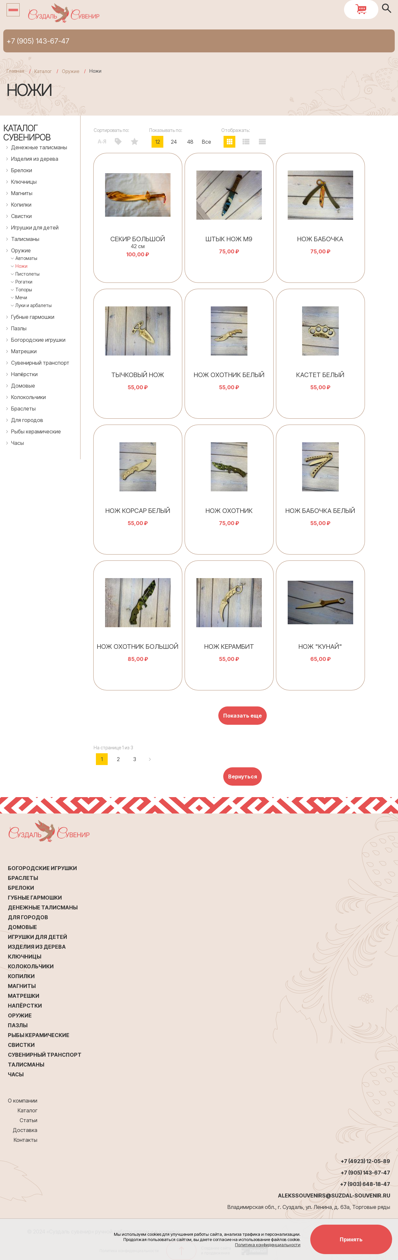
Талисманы (25, 239)
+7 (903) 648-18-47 (365, 1184)
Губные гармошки (32, 317)
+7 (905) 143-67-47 (38, 41)
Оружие (21, 250)
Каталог (27, 1110)
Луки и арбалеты (33, 305)
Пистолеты (27, 274)
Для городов (27, 420)
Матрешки (24, 351)
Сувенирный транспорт (40, 362)
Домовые (23, 385)
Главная (15, 71)
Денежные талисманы (39, 147)
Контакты (25, 1140)
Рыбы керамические (36, 431)
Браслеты (23, 408)
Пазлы (19, 328)
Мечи (21, 297)
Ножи (21, 266)
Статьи (28, 1120)
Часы (17, 443)
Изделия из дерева (34, 158)
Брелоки (21, 170)
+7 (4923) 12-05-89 (365, 1161)
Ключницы (24, 181)
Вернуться (242, 776)
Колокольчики (28, 397)
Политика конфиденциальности (267, 1244)
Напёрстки (24, 374)
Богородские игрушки (38, 340)
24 (174, 141)
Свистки (21, 216)
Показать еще (242, 715)
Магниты (21, 193)
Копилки (21, 204)
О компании (22, 1100)
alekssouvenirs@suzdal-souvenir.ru (334, 1195)
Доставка (25, 1130)
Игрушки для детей (35, 227)
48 (190, 141)
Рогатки (23, 281)
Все (206, 141)
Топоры (23, 289)
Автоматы (26, 258)
